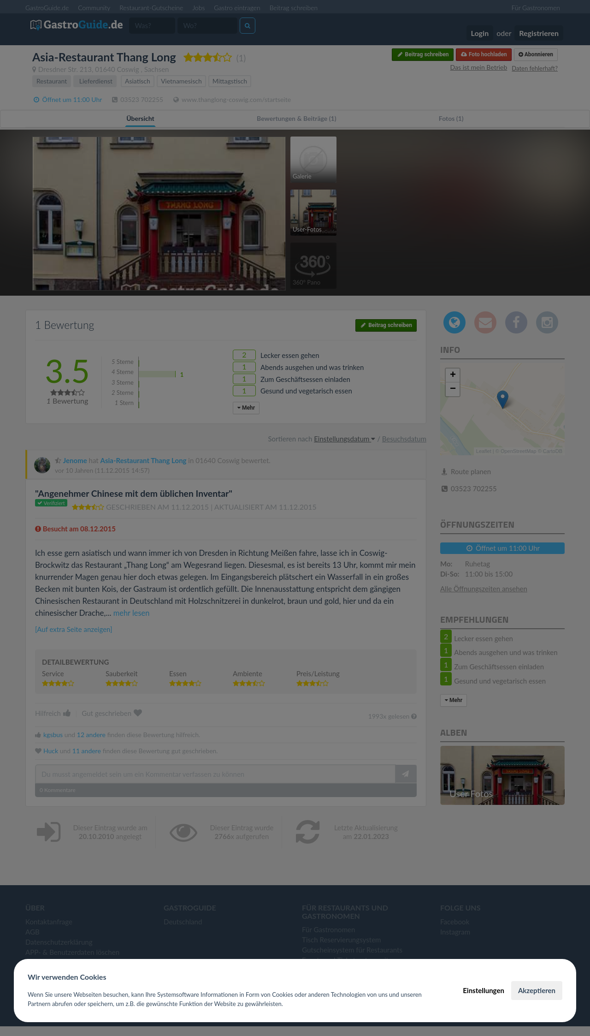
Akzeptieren (536, 990)
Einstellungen (483, 990)
